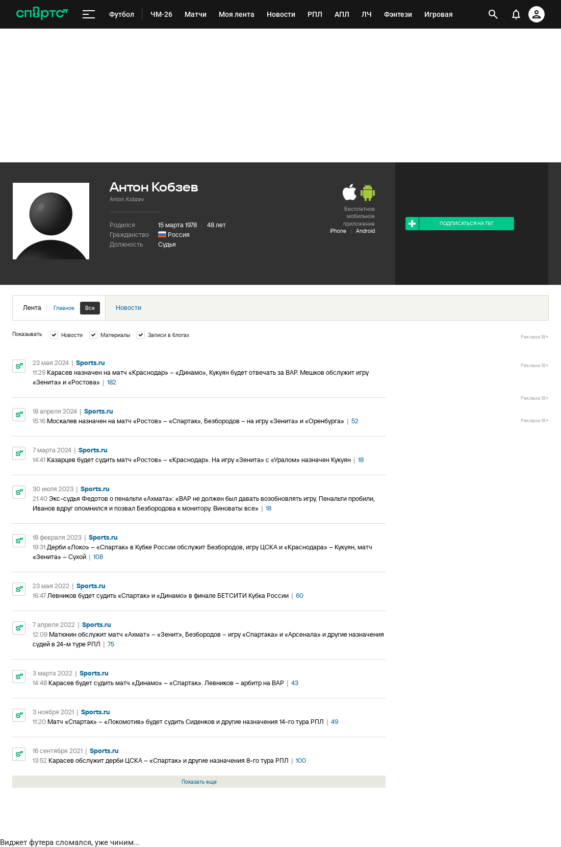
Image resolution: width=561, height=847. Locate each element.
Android (365, 230)
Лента (61, 308)
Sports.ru (90, 362)
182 (111, 382)
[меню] (88, 14)
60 (299, 595)
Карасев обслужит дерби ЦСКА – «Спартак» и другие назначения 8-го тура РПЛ (168, 760)
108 (98, 556)
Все (90, 307)
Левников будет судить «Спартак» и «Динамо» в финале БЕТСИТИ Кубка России (168, 595)
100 (301, 760)
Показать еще (199, 781)
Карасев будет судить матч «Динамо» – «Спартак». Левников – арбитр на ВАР (166, 683)
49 (334, 721)
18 (361, 459)
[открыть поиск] (493, 14)
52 (355, 421)
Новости (128, 307)
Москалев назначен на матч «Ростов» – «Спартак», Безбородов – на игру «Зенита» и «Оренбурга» (195, 421)
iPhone (338, 230)
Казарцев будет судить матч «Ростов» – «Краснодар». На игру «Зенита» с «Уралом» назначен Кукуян (199, 459)
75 (111, 644)
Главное (64, 307)
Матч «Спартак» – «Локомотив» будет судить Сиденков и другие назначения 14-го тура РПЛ (185, 721)
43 (294, 683)
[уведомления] (516, 14)
